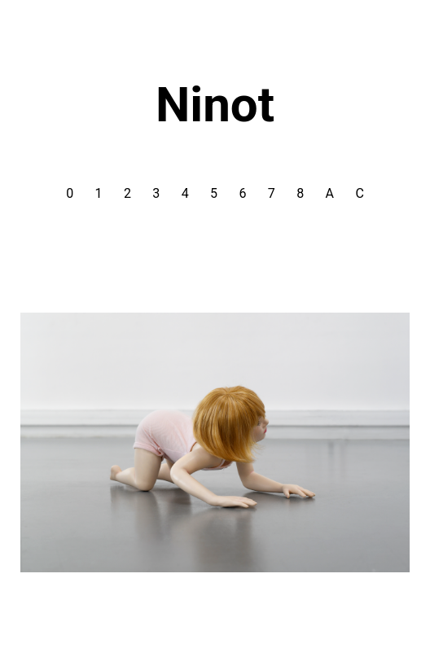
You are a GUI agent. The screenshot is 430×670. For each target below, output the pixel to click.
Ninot (215, 105)
